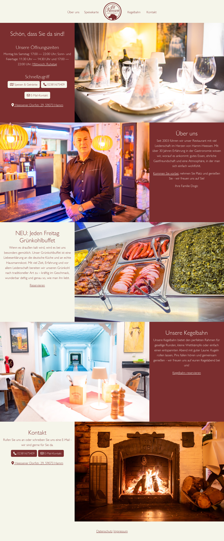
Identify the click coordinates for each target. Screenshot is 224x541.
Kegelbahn (134, 12)
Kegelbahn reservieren (187, 373)
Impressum (121, 531)
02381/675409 (54, 84)
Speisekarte (91, 12)
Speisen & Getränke (23, 84)
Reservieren (37, 285)
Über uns (73, 12)
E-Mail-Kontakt (37, 95)
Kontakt (152, 12)
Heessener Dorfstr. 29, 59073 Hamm (37, 105)
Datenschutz (104, 531)
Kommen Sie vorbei (166, 173)
